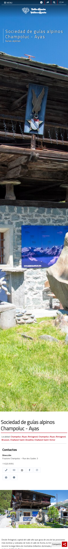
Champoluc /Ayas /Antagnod (24, 436)
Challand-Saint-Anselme (22, 439)
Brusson (5, 439)
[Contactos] (41, 2)
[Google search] (54, 2)
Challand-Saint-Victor (44, 439)
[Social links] (48, 2)
